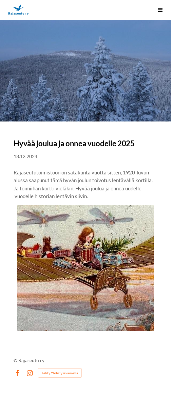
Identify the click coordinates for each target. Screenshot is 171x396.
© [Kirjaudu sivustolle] (16, 360)
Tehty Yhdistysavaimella (60, 373)
